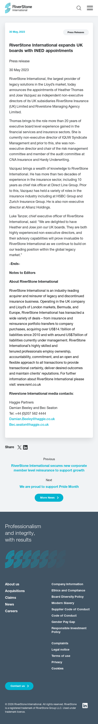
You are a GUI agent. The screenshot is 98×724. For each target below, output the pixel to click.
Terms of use (61, 656)
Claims (10, 598)
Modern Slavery (63, 603)
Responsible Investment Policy (69, 630)
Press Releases (76, 32)
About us (12, 584)
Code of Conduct (64, 615)
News (9, 604)
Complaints (60, 643)
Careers (11, 611)
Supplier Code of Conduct (71, 609)
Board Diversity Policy (67, 597)
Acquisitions (15, 591)
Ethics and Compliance (68, 590)
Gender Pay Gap (63, 622)
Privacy (57, 662)
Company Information (67, 584)
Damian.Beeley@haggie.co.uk (32, 419)
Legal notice (60, 649)
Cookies (58, 668)
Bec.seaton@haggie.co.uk (29, 425)
